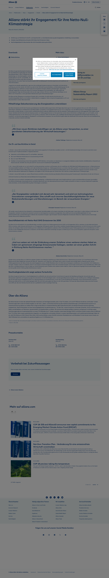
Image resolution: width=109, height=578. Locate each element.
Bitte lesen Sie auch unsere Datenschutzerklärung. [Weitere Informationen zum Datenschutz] (61, 69)
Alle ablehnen (56, 74)
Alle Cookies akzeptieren (69, 74)
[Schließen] (75, 59)
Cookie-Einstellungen (42, 74)
